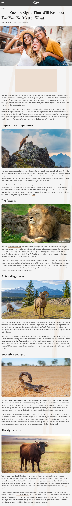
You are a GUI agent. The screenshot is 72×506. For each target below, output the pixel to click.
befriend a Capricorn (20, 185)
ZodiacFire (25, 254)
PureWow (41, 327)
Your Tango (19, 341)
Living (3, 8)
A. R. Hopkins (7, 22)
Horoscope (54, 265)
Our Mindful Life (51, 424)
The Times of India (22, 495)
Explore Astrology (24, 178)
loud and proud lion (14, 246)
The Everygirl (17, 100)
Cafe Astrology (23, 114)
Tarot (33, 195)
